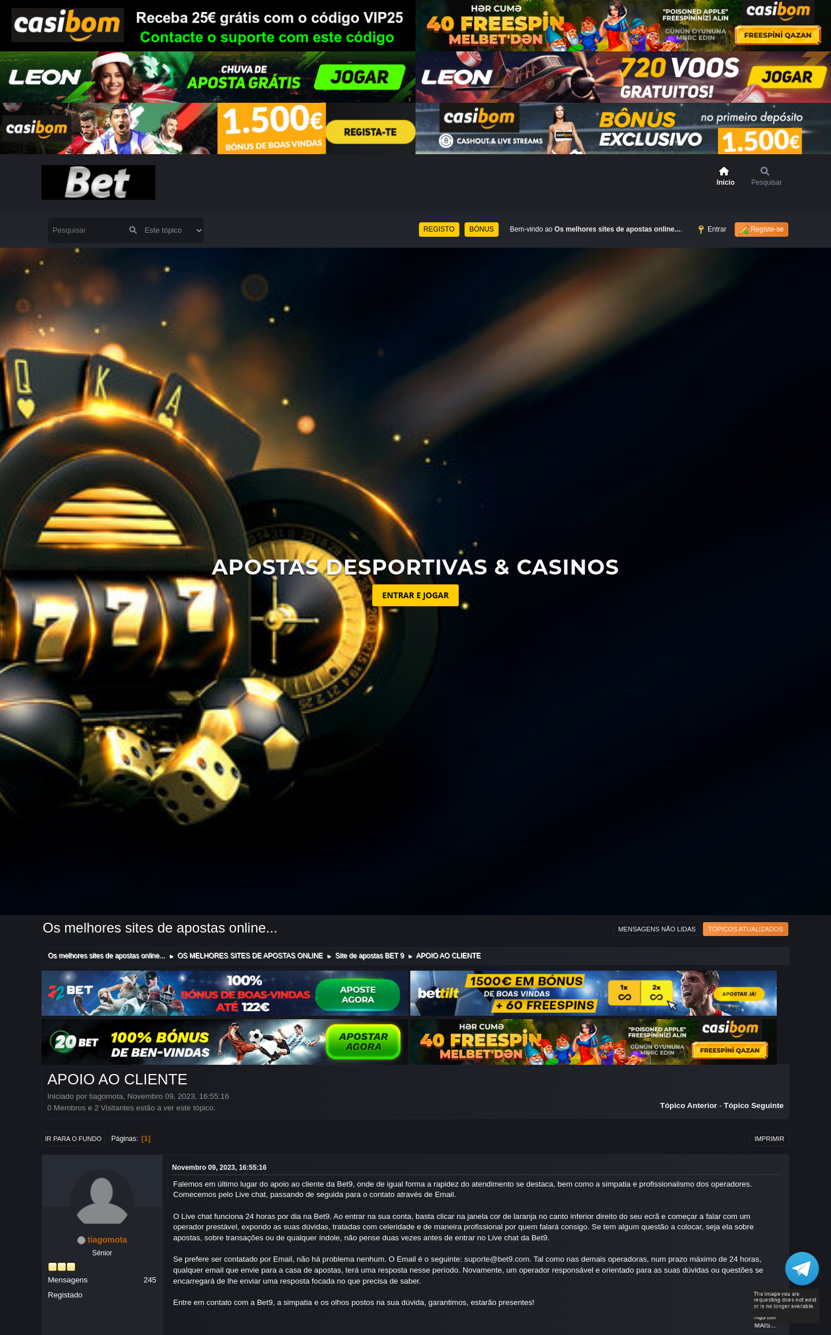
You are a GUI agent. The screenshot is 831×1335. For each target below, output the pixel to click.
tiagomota (108, 1239)
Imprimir (769, 1138)
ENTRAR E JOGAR (415, 595)
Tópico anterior (688, 1105)
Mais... (765, 1325)
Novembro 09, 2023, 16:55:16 (219, 1168)
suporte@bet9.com (497, 1259)
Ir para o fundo (73, 1138)
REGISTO (439, 229)
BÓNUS (481, 229)
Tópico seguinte (754, 1105)
